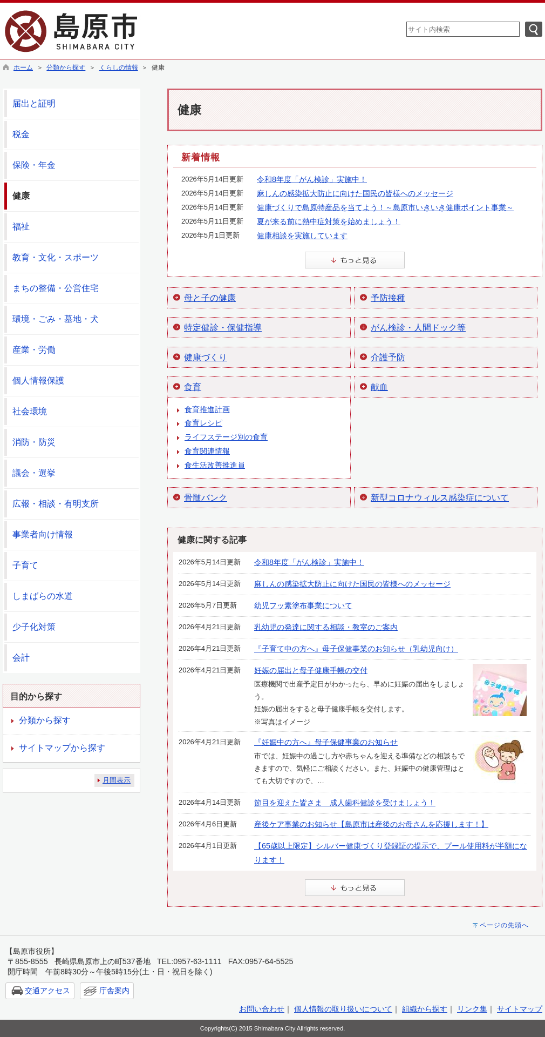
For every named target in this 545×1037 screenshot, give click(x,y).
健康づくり (205, 357)
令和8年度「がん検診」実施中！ (312, 179)
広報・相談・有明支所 (55, 503)
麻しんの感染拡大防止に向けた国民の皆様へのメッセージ (355, 193)
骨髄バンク (205, 497)
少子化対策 (34, 626)
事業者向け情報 (42, 534)
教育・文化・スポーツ (55, 257)
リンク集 (472, 1009)
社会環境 (29, 411)
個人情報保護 (38, 380)
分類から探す (65, 67)
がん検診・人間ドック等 (418, 327)
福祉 (21, 226)
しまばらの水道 (42, 596)
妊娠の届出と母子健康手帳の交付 (310, 670)
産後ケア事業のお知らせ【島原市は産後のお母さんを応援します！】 (371, 824)
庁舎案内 (114, 990)
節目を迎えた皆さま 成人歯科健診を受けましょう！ (344, 802)
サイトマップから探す (62, 747)
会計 (21, 657)
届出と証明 (34, 103)
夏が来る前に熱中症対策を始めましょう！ (328, 221)
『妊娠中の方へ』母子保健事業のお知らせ (326, 742)
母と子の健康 (210, 297)
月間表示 (117, 780)
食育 (192, 387)
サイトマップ (519, 1009)
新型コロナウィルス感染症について (440, 497)
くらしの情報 (118, 67)
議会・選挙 (34, 472)
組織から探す (424, 1009)
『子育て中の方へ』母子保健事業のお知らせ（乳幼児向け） (356, 648)
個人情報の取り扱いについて (343, 1009)
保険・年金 (34, 165)
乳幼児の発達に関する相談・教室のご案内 (326, 627)
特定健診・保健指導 (223, 327)
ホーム (23, 67)
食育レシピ (203, 423)
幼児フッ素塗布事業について (303, 605)
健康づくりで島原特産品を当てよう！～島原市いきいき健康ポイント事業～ (385, 207)
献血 (379, 387)
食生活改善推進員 (215, 465)
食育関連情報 (207, 451)
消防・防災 (34, 442)
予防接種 (388, 297)
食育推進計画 (207, 409)
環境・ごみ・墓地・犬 (55, 319)
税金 (21, 134)
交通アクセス (47, 990)
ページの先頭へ (504, 925)
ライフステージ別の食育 (226, 437)
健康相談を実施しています (302, 235)
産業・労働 (34, 349)
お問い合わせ (261, 1009)
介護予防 (388, 357)
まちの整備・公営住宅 (55, 288)
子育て (25, 565)
